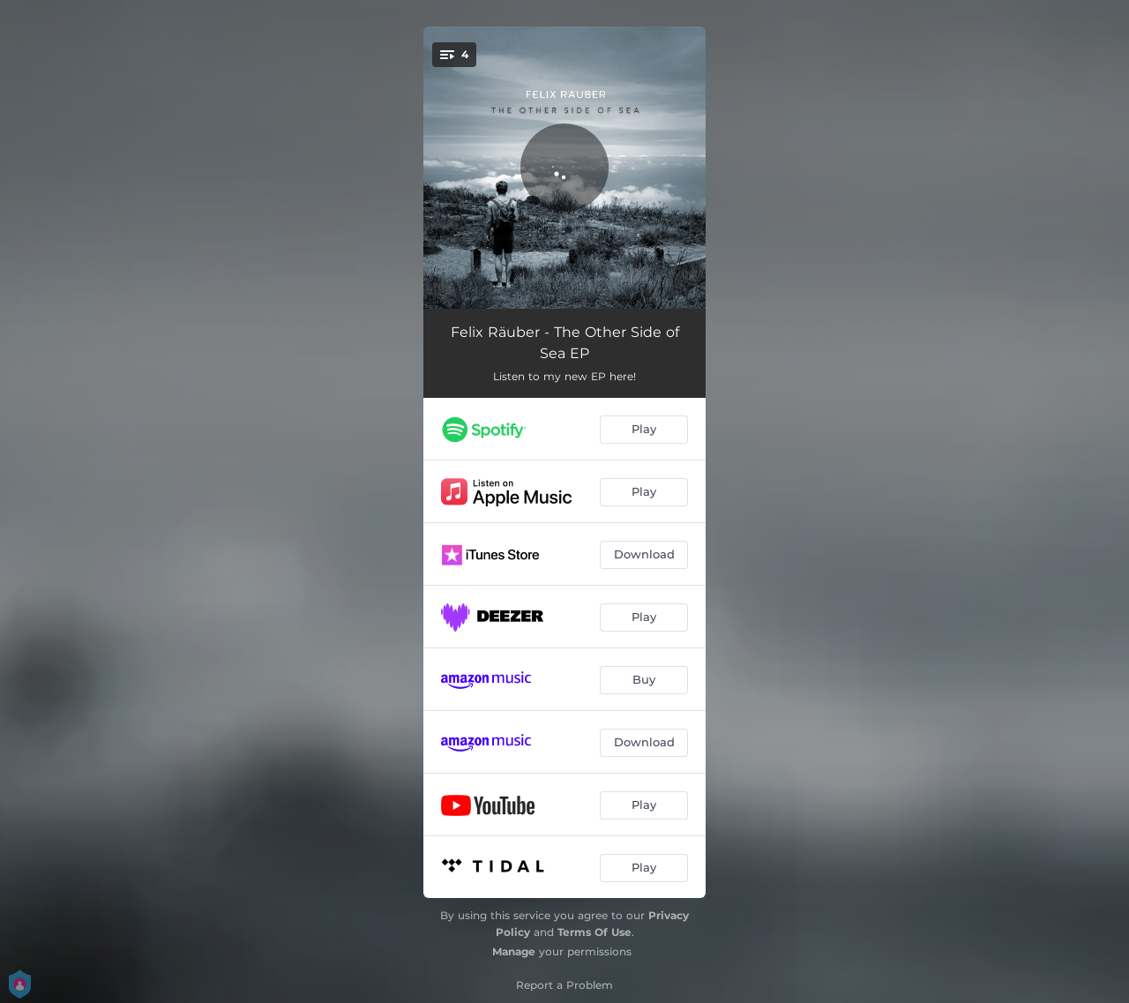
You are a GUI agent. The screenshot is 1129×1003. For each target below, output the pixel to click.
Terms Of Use (594, 932)
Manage (513, 951)
